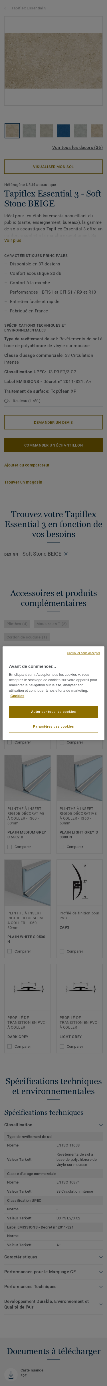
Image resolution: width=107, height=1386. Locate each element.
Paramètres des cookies (53, 726)
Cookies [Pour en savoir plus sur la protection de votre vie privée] (17, 696)
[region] (53, 693)
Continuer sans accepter (83, 653)
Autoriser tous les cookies (53, 711)
